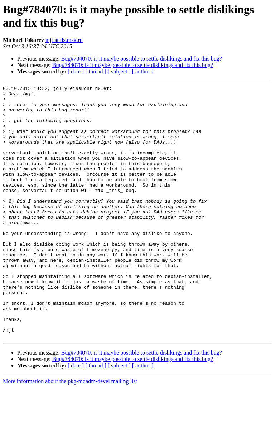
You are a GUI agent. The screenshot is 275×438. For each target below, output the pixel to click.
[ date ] (76, 71)
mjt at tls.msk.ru (64, 40)
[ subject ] (119, 71)
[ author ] (143, 71)
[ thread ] (95, 71)
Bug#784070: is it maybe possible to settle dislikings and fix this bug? (141, 59)
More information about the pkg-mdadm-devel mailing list (70, 432)
